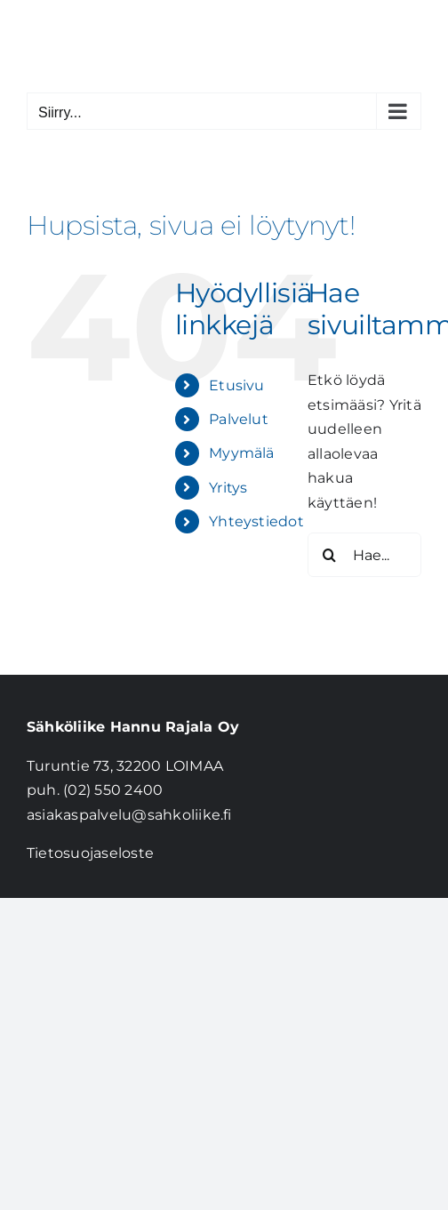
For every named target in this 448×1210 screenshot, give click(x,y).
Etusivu (237, 385)
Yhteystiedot (256, 521)
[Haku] (330, 555)
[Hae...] (364, 555)
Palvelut (238, 419)
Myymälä (242, 453)
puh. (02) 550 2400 (95, 789)
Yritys (228, 487)
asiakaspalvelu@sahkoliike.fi (129, 814)
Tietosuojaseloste (90, 853)
